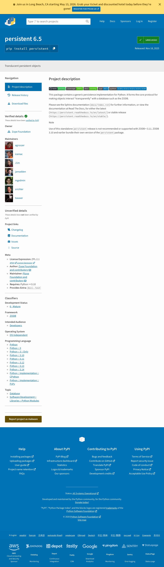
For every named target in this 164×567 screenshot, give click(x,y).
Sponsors (125, 21)
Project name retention (20, 469)
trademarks (111, 508)
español (23, 535)
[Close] (160, 4)
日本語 (41, 535)
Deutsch (91, 535)
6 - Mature (15, 306)
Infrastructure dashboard (60, 461)
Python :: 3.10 (17, 355)
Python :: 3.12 (17, 362)
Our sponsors (62, 473)
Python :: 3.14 (17, 369)
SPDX (12, 262)
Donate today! (82, 502)
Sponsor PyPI (102, 469)
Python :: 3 (15, 348)
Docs (112, 21)
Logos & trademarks (62, 469)
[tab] (23, 87)
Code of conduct (141, 465)
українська (70, 535)
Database (15, 393)
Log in (139, 21)
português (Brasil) (55, 535)
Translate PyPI (100, 465)
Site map (82, 520)
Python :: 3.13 (17, 366)
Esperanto (146, 535)
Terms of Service (141, 456)
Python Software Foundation (80, 511)
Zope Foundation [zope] (19, 132)
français (32, 535)
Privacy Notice (140, 469)
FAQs (22, 473)
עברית (136, 535)
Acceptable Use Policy (140, 473)
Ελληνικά (81, 535)
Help (102, 21)
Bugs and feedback (102, 456)
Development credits (101, 473)
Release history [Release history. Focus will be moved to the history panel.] (17, 95)
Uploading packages (21, 461)
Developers (16, 325)
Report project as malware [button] (23, 419)
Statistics (62, 465)
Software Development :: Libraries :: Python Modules (24, 398)
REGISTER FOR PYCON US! (85, 9)
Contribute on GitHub (100, 461)
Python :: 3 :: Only (19, 351)
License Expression (24, 262)
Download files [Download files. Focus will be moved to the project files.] (17, 103)
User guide (20, 465)
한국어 (157, 535)
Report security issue (142, 461)
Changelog (15, 230)
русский (127, 535)
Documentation (17, 236)
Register (152, 21)
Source (13, 247)
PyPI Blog (61, 456)
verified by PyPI (32, 120)
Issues (12, 241)
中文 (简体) (103, 535)
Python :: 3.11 (17, 359)
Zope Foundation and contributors (23, 268)
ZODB (13, 316)
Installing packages (20, 456)
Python (13, 344)
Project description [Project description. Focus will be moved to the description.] (19, 87)
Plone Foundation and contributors (19, 277)
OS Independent (18, 335)
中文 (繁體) (116, 535)
